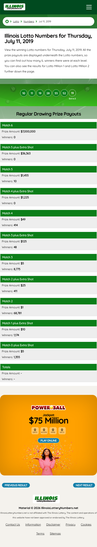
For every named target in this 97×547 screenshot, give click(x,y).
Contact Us (13, 524)
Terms (40, 533)
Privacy (70, 524)
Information (33, 524)
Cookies (86, 524)
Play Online (48, 440)
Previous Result (16, 485)
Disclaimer (53, 524)
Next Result (84, 485)
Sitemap (55, 533)
